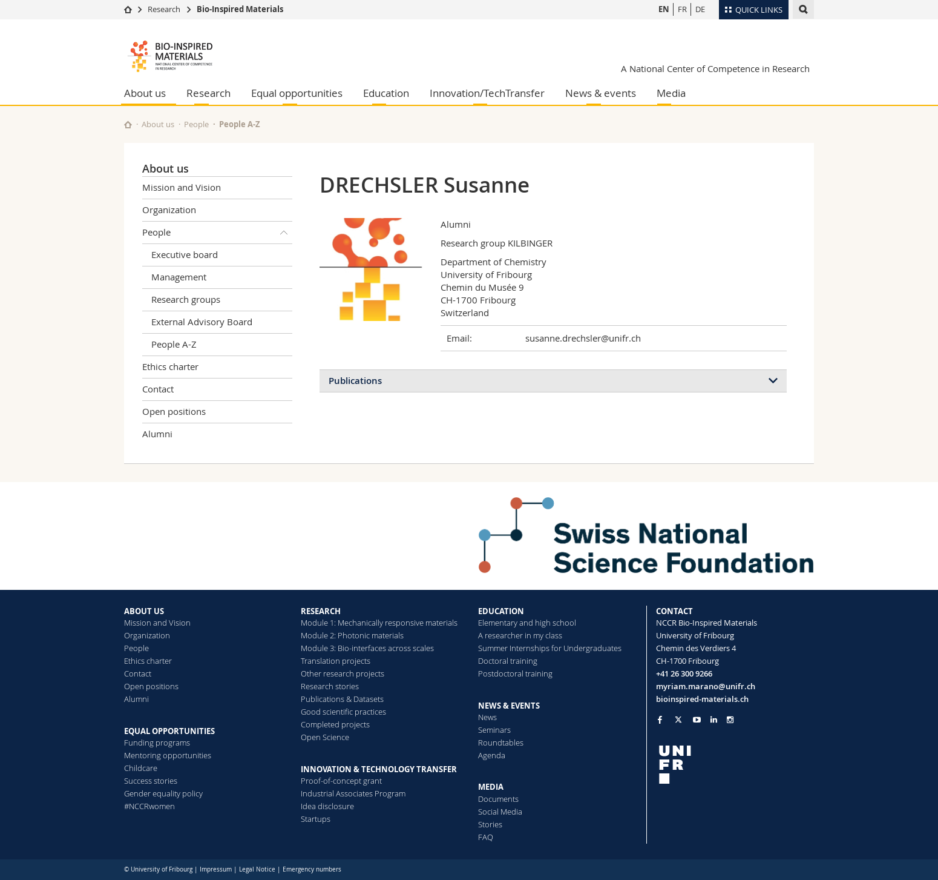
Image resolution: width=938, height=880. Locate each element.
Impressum (216, 869)
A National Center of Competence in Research (715, 68)
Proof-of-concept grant (341, 780)
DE (700, 9)
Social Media (500, 811)
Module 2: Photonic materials (352, 635)
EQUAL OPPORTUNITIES (169, 731)
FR (682, 9)
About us (145, 93)
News (487, 717)
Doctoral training (507, 660)
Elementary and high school (527, 622)
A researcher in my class (520, 635)
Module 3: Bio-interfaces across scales (367, 648)
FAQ (485, 837)
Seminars (494, 729)
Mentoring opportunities (167, 755)
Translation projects (335, 660)
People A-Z (239, 124)
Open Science (325, 737)
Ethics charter (170, 366)
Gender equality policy (163, 793)
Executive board (184, 254)
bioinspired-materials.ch (702, 698)
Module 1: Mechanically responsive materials (379, 622)
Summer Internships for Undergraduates (550, 648)
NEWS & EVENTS (509, 705)
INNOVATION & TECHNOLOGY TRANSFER (379, 769)
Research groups (185, 299)
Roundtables (500, 742)
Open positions (174, 411)
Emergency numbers (312, 869)
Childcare (140, 768)
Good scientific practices (343, 711)
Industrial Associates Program (353, 793)
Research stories (330, 686)
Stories (490, 824)
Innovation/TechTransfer (487, 93)
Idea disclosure (327, 806)
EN (663, 9)
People (196, 124)
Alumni (157, 434)
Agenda (491, 755)
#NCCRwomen (149, 806)
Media (671, 93)
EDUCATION (501, 611)
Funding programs (157, 742)
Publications (355, 380)
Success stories (150, 780)
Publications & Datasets (342, 698)
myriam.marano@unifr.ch (705, 686)
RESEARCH (321, 611)
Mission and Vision (181, 187)
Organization (169, 209)
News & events (600, 93)
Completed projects (335, 724)
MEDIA (490, 786)
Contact (158, 389)
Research (164, 9)
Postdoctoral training (515, 673)
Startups (315, 818)
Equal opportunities (297, 93)
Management (178, 277)
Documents (498, 798)
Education (386, 93)
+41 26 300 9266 (684, 673)
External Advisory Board (201, 322)
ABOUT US (144, 611)
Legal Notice (257, 869)
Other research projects (342, 673)
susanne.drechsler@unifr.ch (583, 338)
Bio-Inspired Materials (240, 9)
